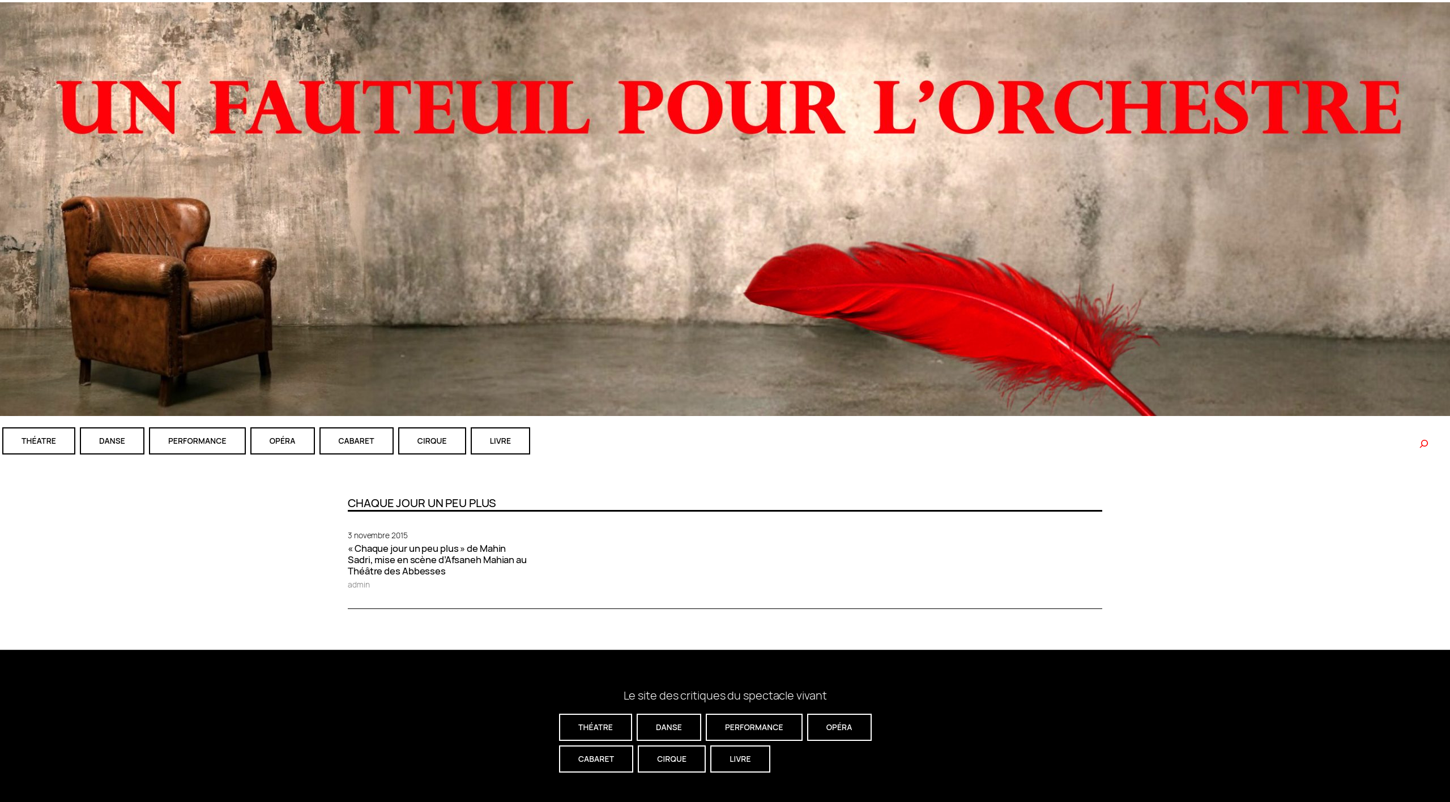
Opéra (283, 440)
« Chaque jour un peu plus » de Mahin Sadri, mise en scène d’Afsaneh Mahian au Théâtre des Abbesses (437, 560)
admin (359, 584)
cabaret (356, 440)
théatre (39, 440)
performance (197, 440)
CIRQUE (432, 440)
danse (112, 440)
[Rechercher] (1424, 443)
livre (500, 440)
